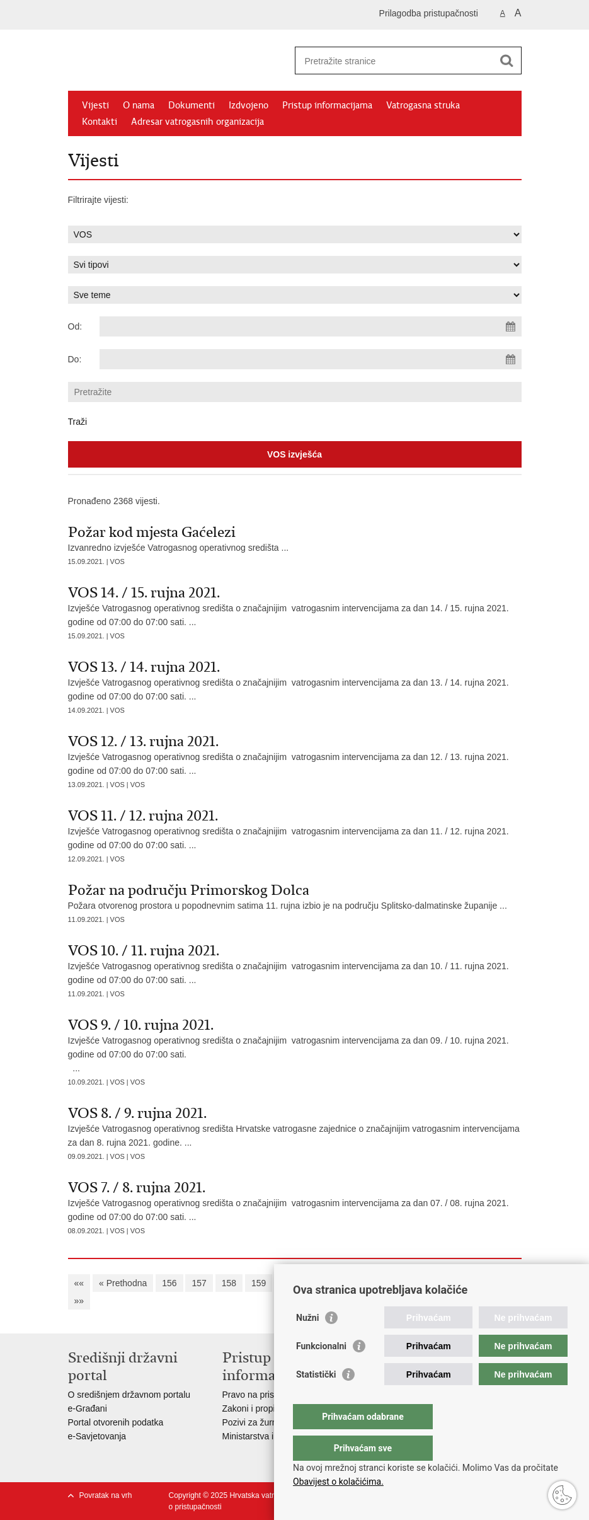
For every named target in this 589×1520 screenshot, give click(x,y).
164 (407, 1283)
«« (79, 1283)
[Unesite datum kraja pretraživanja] (311, 359)
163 (377, 1283)
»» (79, 1301)
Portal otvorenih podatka (116, 1422)
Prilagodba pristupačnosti (428, 13)
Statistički (316, 1400)
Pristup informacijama (327, 105)
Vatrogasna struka (423, 105)
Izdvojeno (248, 105)
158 (229, 1283)
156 (169, 1283)
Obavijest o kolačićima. (338, 1482)
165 (437, 1283)
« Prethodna (123, 1283)
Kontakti (99, 121)
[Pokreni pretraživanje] (507, 60)
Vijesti (95, 105)
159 (258, 1283)
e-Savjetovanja (97, 1436)
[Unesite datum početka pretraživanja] (311, 326)
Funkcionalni (321, 1371)
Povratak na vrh (105, 1495)
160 (288, 1283)
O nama (138, 105)
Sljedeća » (480, 1283)
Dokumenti (191, 105)
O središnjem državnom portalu (129, 1395)
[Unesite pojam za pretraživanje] (395, 60)
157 (199, 1283)
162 (348, 1283)
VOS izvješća (294, 454)
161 (318, 1283)
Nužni (307, 1343)
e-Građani (87, 1408)
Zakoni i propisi (252, 1408)
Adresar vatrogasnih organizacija (197, 121)
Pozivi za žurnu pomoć (266, 1422)
